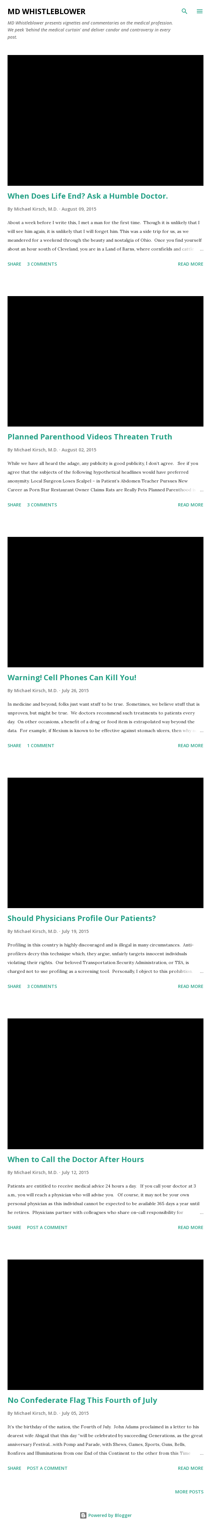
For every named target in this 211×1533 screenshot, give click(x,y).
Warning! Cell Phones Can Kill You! (72, 677)
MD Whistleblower (47, 11)
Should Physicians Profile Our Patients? (82, 918)
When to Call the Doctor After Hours (76, 1159)
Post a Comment (47, 1227)
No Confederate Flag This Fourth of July (82, 1400)
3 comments (42, 264)
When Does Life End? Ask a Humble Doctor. (88, 195)
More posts (189, 1492)
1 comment (40, 745)
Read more (190, 264)
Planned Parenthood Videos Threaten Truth (90, 436)
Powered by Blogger (106, 1515)
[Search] (184, 11)
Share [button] (14, 264)
